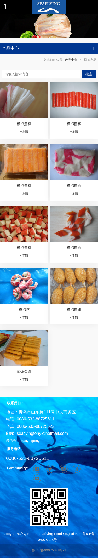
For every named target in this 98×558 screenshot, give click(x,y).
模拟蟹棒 (24, 123)
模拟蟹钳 (74, 309)
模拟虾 (24, 309)
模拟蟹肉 (74, 185)
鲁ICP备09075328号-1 (49, 550)
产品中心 (71, 60)
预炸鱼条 (24, 371)
